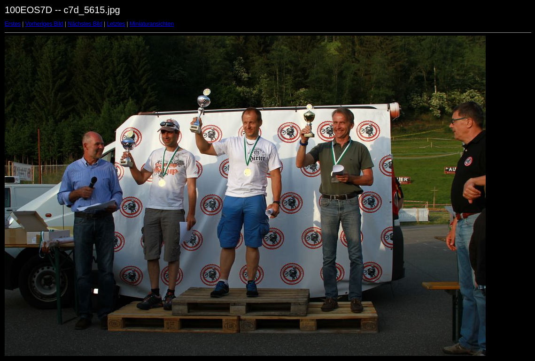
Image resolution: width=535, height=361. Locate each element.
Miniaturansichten (152, 24)
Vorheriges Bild (44, 24)
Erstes (13, 24)
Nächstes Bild (85, 24)
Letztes (116, 24)
